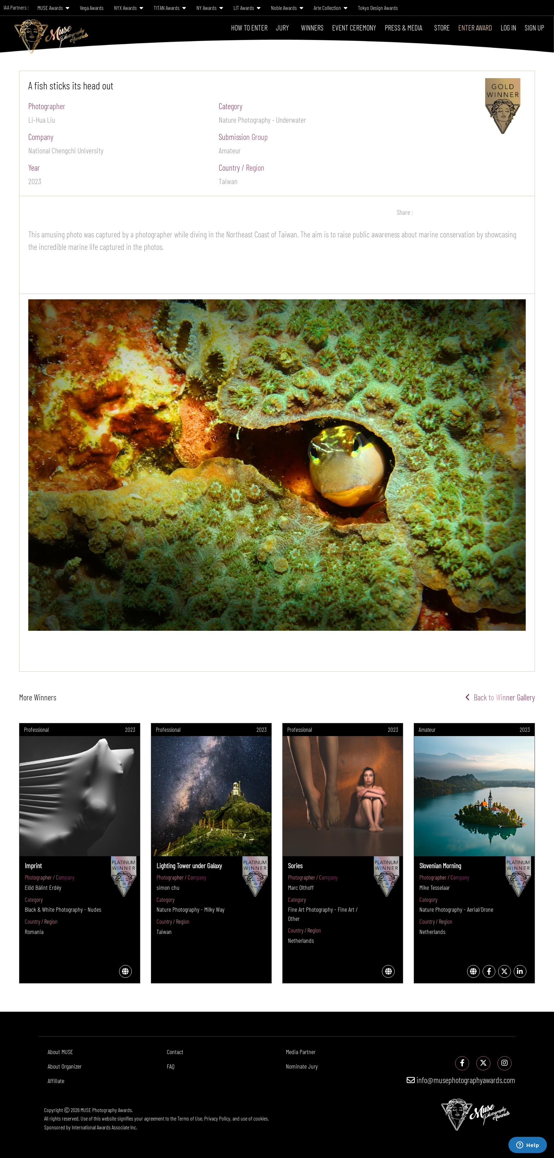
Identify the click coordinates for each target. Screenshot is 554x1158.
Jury (282, 27)
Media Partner (301, 1052)
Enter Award (475, 27)
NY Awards (209, 7)
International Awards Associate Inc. (104, 1127)
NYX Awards (128, 7)
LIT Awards (247, 7)
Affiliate (56, 1080)
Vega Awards (92, 7)
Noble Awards (287, 7)
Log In (508, 27)
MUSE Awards (53, 7)
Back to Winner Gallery (500, 697)
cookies (260, 1118)
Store (442, 27)
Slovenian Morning (440, 865)
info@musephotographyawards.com (461, 1080)
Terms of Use (189, 1118)
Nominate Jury (302, 1066)
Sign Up (534, 27)
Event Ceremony (354, 27)
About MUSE (60, 1052)
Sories (295, 865)
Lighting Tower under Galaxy (189, 865)
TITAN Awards (170, 7)
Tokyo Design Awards (378, 7)
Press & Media (403, 27)
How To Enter (249, 27)
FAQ (171, 1066)
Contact (175, 1052)
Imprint (33, 865)
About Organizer (65, 1066)
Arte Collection (330, 7)
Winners (312, 27)
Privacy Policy (217, 1118)
